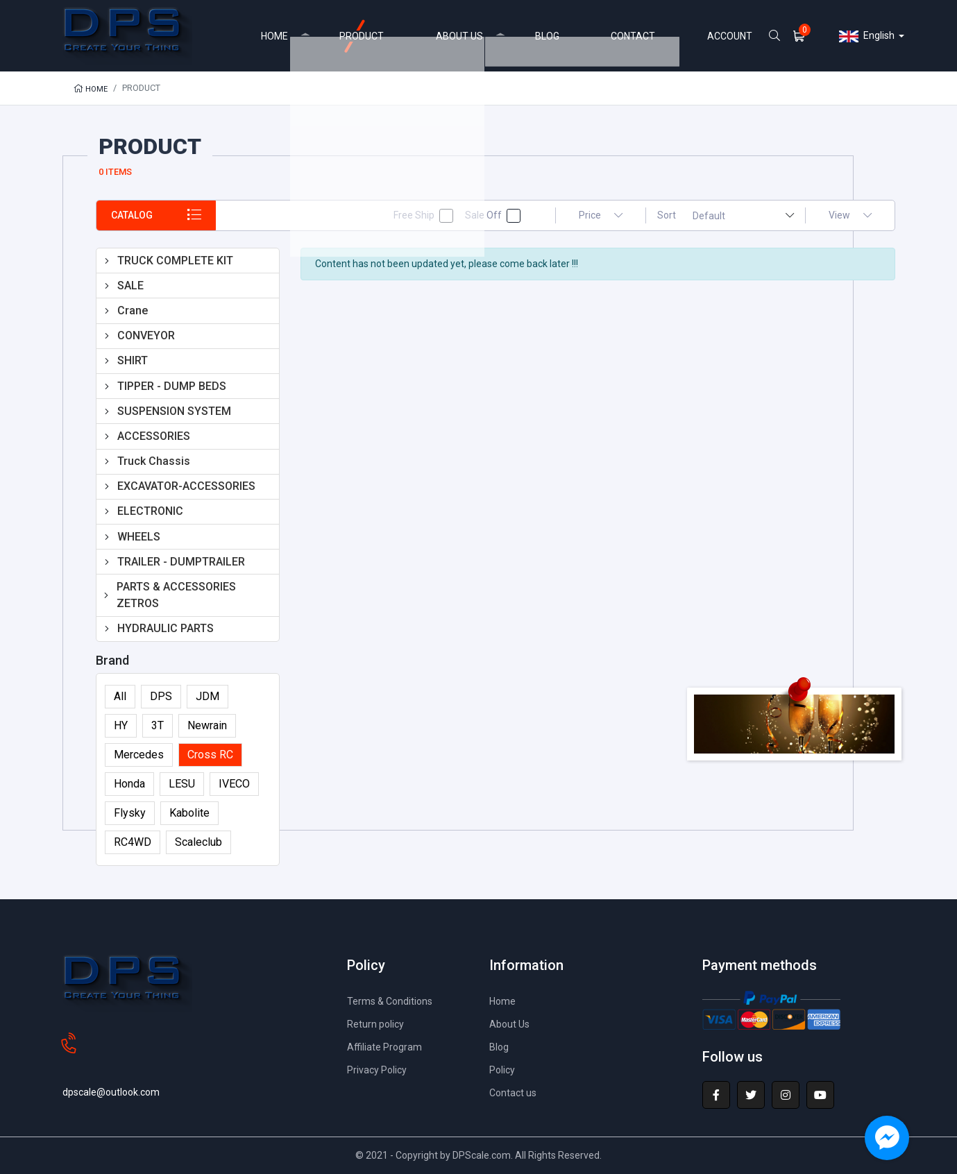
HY (121, 725)
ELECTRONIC (150, 511)
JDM (207, 696)
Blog (500, 1046)
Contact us (515, 1092)
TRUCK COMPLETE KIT (175, 260)
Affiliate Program (387, 1046)
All (120, 696)
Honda (129, 783)
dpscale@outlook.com (116, 1069)
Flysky (130, 812)
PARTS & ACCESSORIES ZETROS (176, 595)
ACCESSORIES (153, 436)
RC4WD (132, 842)
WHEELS (138, 536)
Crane (132, 310)
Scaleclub (198, 842)
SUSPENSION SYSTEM (174, 411)
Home (92, 88)
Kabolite (189, 812)
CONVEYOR (146, 335)
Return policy (378, 1023)
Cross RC (210, 754)
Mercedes (139, 754)
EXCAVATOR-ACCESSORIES (186, 486)
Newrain (207, 725)
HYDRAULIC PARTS (165, 628)
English (867, 36)
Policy (504, 1069)
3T (157, 725)
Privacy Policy (381, 1069)
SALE (130, 285)
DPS (161, 696)
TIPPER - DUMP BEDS (171, 386)
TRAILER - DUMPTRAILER (181, 561)
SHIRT (132, 360)
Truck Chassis (153, 461)
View (850, 215)
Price (601, 215)
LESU (182, 783)
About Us (511, 1023)
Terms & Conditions (394, 1000)
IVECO (234, 783)
